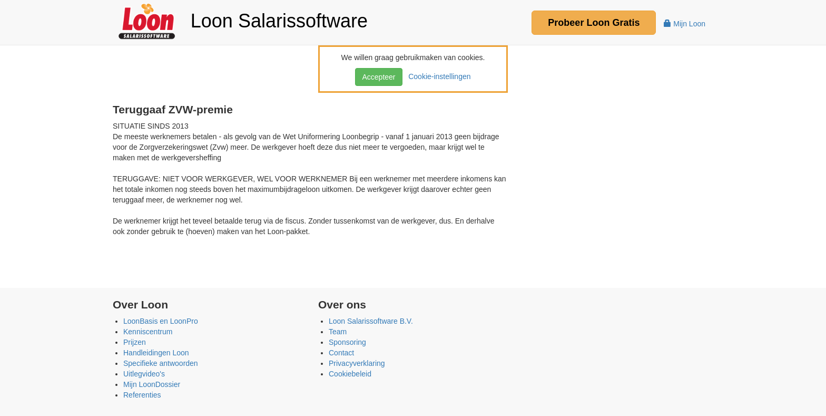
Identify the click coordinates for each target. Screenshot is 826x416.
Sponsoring (347, 342)
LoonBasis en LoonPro (160, 321)
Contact (341, 353)
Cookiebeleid (350, 374)
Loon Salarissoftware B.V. (371, 321)
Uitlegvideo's (144, 374)
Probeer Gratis (594, 22)
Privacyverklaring (357, 363)
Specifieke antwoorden (160, 363)
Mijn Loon (684, 24)
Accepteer (378, 77)
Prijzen (134, 342)
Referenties (142, 395)
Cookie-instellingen (437, 76)
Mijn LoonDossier (151, 384)
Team (338, 331)
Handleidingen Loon (156, 353)
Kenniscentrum (147, 331)
